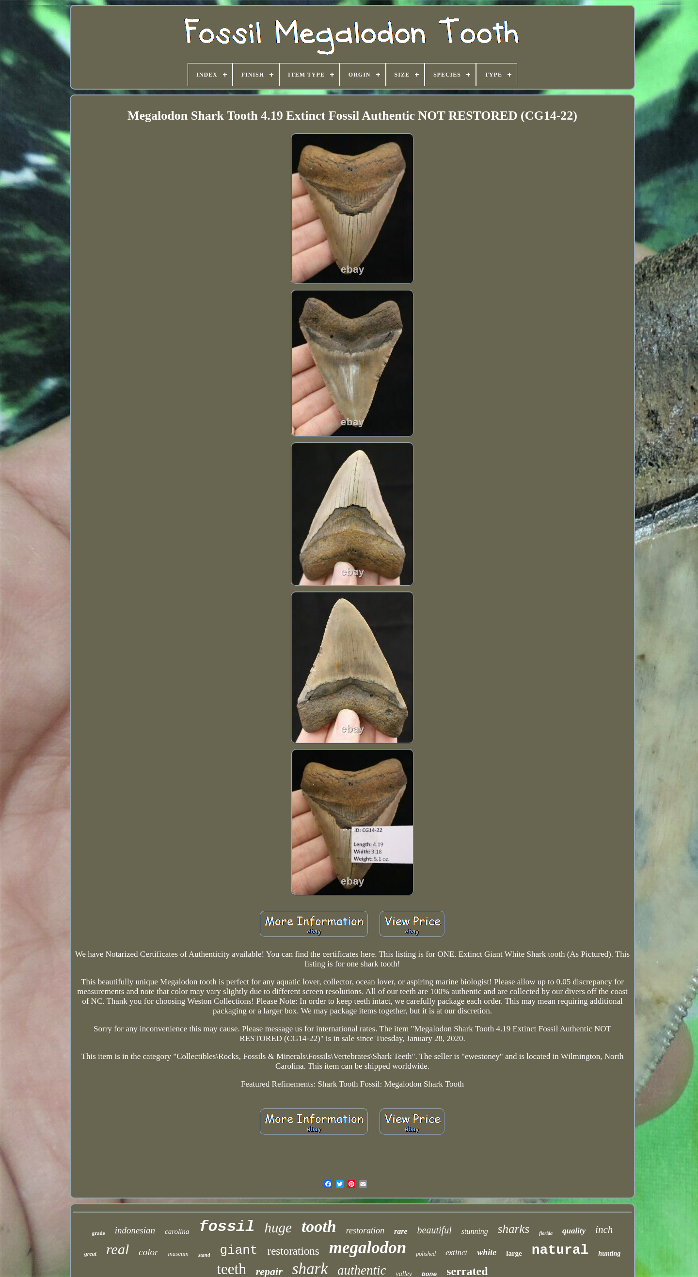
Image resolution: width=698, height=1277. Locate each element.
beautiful (434, 1230)
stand (204, 1255)
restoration (365, 1230)
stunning (474, 1231)
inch (604, 1229)
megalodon (367, 1247)
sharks (513, 1228)
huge (278, 1227)
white (486, 1252)
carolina (177, 1231)
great (90, 1253)
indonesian (135, 1230)
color (148, 1252)
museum (178, 1253)
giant (238, 1250)
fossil (226, 1227)
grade (98, 1233)
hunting (609, 1253)
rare (401, 1231)
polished (426, 1253)
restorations (293, 1251)
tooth (318, 1226)
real (117, 1249)
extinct (456, 1252)
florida (546, 1233)
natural (560, 1250)
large (514, 1253)
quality (574, 1230)
